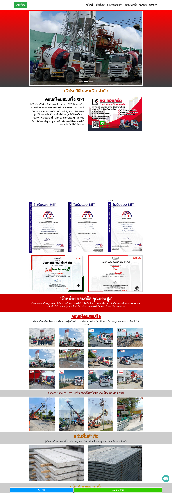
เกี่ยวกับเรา (100, 4)
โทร (41, 490)
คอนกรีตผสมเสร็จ (115, 4)
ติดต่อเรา (153, 4)
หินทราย (143, 4)
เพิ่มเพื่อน (20, 4)
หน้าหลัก (89, 4)
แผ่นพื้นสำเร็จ (131, 4)
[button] (38, 48)
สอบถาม (118, 490)
